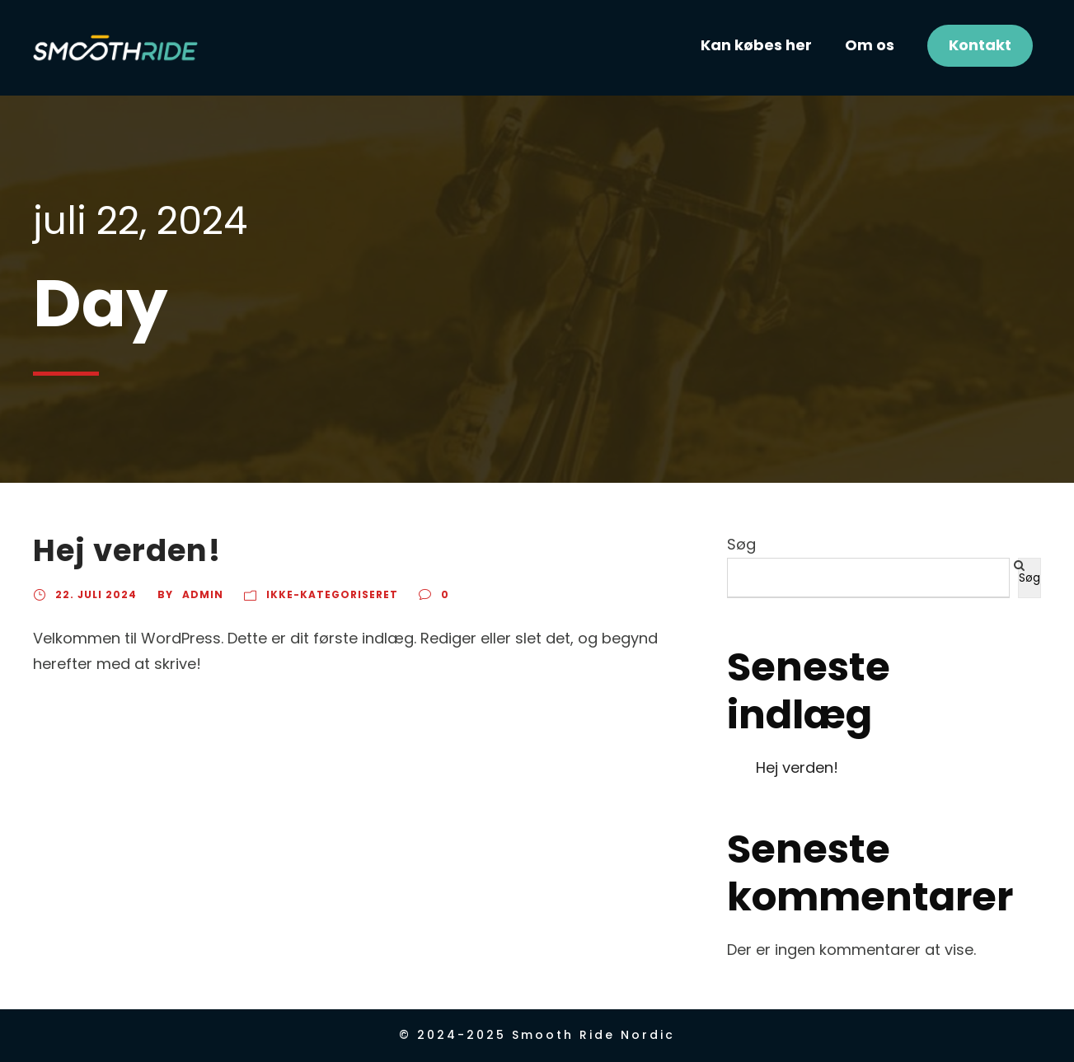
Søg (741, 544)
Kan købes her (756, 45)
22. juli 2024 (96, 594)
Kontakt (980, 45)
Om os (869, 45)
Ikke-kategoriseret (332, 594)
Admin (202, 594)
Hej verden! (127, 550)
